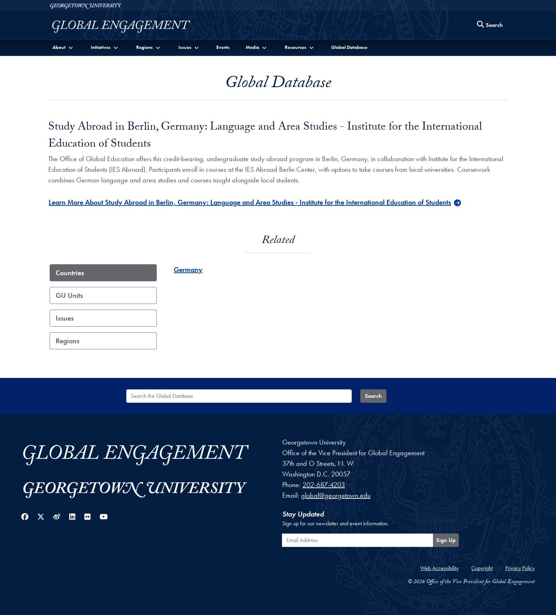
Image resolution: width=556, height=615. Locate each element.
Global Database (349, 47)
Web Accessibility (439, 568)
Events (223, 47)
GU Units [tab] (69, 295)
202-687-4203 (323, 484)
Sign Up (446, 540)
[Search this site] (490, 25)
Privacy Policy (520, 568)
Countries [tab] (70, 272)
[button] (63, 47)
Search (373, 396)
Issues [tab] (65, 318)
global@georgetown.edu (336, 495)
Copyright (482, 568)
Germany (188, 269)
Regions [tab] (67, 340)
